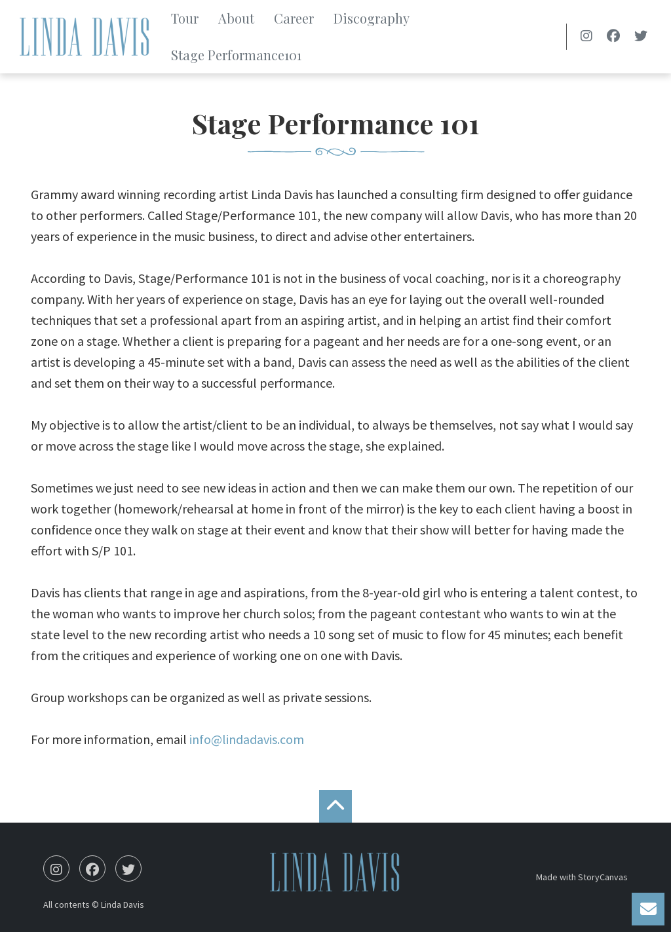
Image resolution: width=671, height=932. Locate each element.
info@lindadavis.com (246, 739)
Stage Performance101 (236, 55)
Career (294, 18)
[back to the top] (335, 806)
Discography (372, 18)
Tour (185, 18)
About (236, 18)
